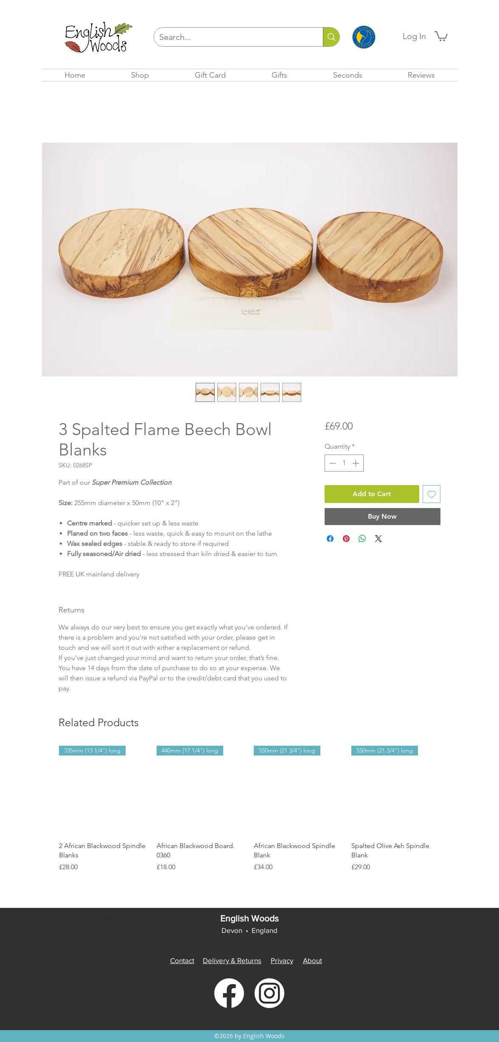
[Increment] (356, 463)
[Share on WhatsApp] (362, 539)
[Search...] (232, 37)
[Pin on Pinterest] (346, 539)
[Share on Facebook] (330, 539)
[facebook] (229, 993)
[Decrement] (332, 463)
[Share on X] (378, 539)
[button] (441, 35)
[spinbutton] (344, 463)
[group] (249, 809)
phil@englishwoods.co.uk (128, 918)
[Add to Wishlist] (431, 494)
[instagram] (269, 993)
